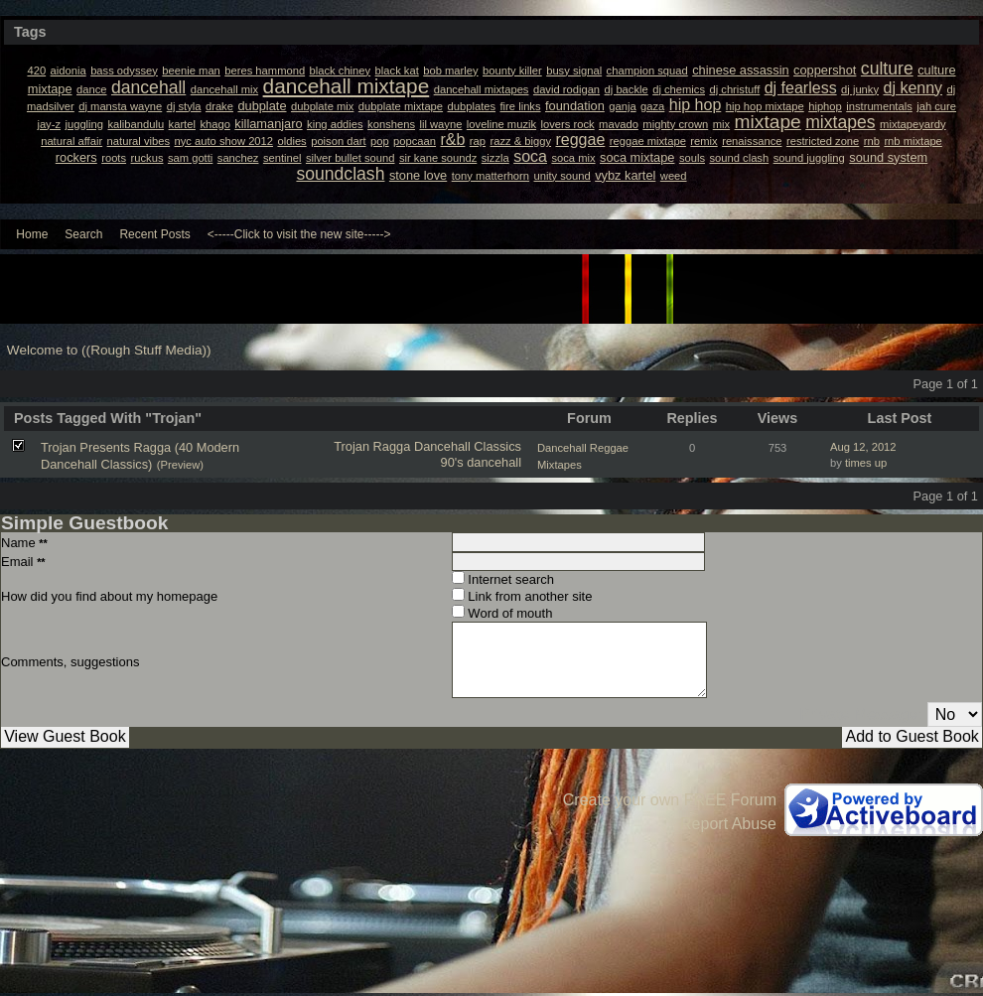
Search (83, 234)
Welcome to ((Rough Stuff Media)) (109, 350)
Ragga (392, 446)
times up (866, 463)
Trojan (351, 446)
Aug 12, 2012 (863, 447)
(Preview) (180, 465)
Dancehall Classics (467, 446)
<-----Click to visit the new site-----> (299, 234)
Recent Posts (154, 234)
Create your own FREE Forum (669, 799)
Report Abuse (728, 823)
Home (32, 234)
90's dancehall (481, 462)
